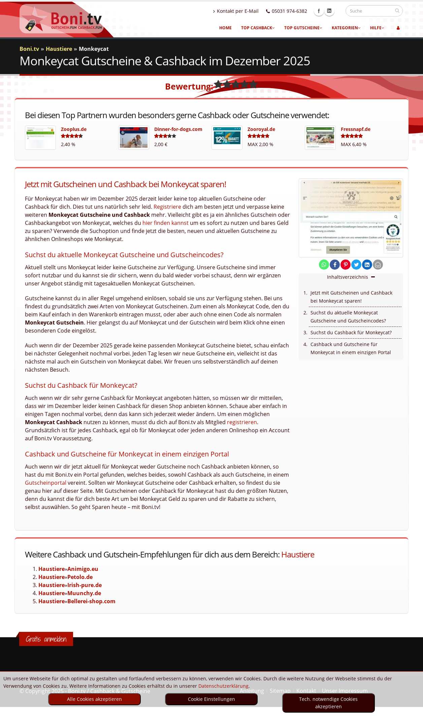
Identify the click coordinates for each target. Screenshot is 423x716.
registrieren (242, 422)
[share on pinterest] (345, 265)
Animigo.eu (82, 569)
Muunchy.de (84, 593)
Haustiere (297, 554)
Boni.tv (29, 49)
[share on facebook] (334, 265)
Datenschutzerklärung (223, 686)
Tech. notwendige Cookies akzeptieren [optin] (328, 703)
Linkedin (336, 11)
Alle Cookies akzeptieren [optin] (94, 699)
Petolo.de (80, 577)
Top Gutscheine (303, 28)
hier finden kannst (165, 223)
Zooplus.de (74, 129)
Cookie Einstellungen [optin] (211, 699)
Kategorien (346, 28)
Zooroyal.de (261, 129)
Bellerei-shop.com (91, 601)
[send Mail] (377, 265)
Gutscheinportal (45, 482)
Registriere (167, 206)
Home (225, 28)
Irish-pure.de (84, 585)
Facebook (325, 11)
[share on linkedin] (367, 265)
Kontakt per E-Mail (242, 11)
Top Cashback (258, 28)
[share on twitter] (356, 265)
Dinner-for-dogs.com (178, 129)
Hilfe (377, 28)
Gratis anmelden (46, 639)
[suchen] (397, 10)
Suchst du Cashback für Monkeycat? (351, 332)
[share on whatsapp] (324, 265)
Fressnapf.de (355, 129)
